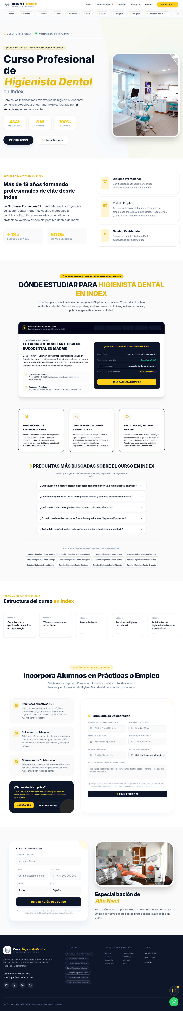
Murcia (126, 963)
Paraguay (135, 14)
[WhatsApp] (173, 1001)
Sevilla (128, 328)
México (43, 14)
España (10, 14)
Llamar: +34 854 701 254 (17, 34)
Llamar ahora (24, 805)
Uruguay (118, 14)
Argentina (26, 14)
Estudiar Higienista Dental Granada (141, 565)
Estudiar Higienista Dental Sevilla (108, 554)
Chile (57, 14)
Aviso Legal (150, 953)
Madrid (99, 328)
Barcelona (114, 328)
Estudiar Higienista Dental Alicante (107, 565)
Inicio (88, 4)
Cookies (149, 962)
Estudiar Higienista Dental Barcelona (74, 554)
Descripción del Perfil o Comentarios (106, 763)
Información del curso (48, 901)
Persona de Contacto (139, 722)
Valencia (141, 328)
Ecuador (101, 14)
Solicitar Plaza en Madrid (127, 382)
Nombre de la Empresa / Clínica (103, 722)
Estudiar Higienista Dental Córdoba (73, 565)
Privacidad (150, 958)
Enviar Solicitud (127, 794)
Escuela (149, 4)
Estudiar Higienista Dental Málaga (41, 560)
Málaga (155, 328)
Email (19, 869)
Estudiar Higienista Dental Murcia (108, 560)
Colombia (72, 14)
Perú (87, 14)
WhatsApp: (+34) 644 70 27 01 (52, 33)
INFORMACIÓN (168, 4)
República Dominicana (157, 14)
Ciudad (20, 884)
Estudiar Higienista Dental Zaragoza (75, 560)
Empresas (135, 4)
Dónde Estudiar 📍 (105, 4)
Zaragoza (109, 963)
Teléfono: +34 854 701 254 (16, 973)
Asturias (109, 960)
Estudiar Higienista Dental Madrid (41, 554)
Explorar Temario (52, 140)
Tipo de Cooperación (139, 749)
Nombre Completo (25, 855)
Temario (122, 4)
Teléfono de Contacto (140, 736)
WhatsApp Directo (48, 805)
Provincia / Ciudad (97, 749)
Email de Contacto (97, 736)
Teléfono (54, 869)
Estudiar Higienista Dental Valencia (141, 554)
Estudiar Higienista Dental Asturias (141, 560)
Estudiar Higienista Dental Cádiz (40, 565)
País (52, 884)
